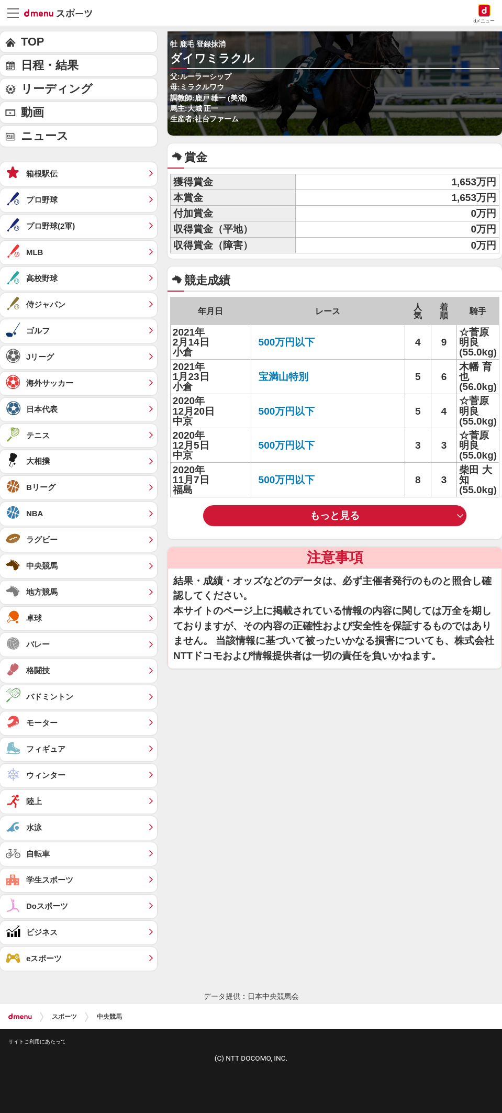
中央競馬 (109, 1016)
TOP (32, 41)
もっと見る (335, 515)
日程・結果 (50, 65)
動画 (32, 112)
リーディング (57, 88)
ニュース (45, 135)
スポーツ (64, 1016)
